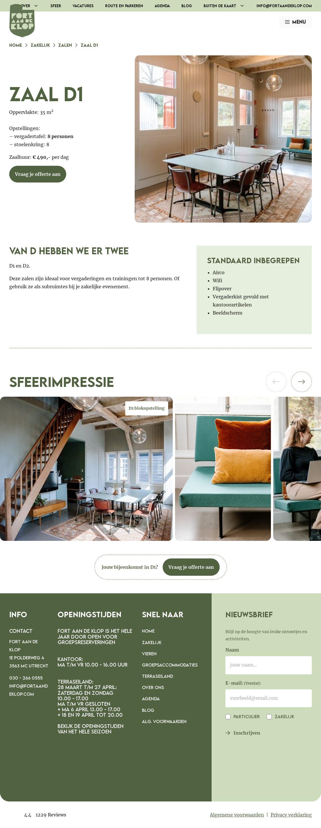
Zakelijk (40, 45)
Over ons (153, 687)
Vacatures (83, 5)
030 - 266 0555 (26, 677)
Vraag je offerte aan (37, 174)
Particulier (246, 716)
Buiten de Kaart (227, 6)
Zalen (65, 45)
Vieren (149, 653)
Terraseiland (157, 676)
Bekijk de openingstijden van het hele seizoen (91, 729)
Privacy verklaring (291, 815)
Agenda (162, 5)
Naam (232, 650)
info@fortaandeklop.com (284, 5)
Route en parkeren (124, 5)
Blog (186, 5)
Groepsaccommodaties (170, 664)
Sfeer (55, 5)
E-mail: (243, 683)
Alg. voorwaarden (164, 721)
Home (15, 45)
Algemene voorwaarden (237, 815)
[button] (301, 381)
